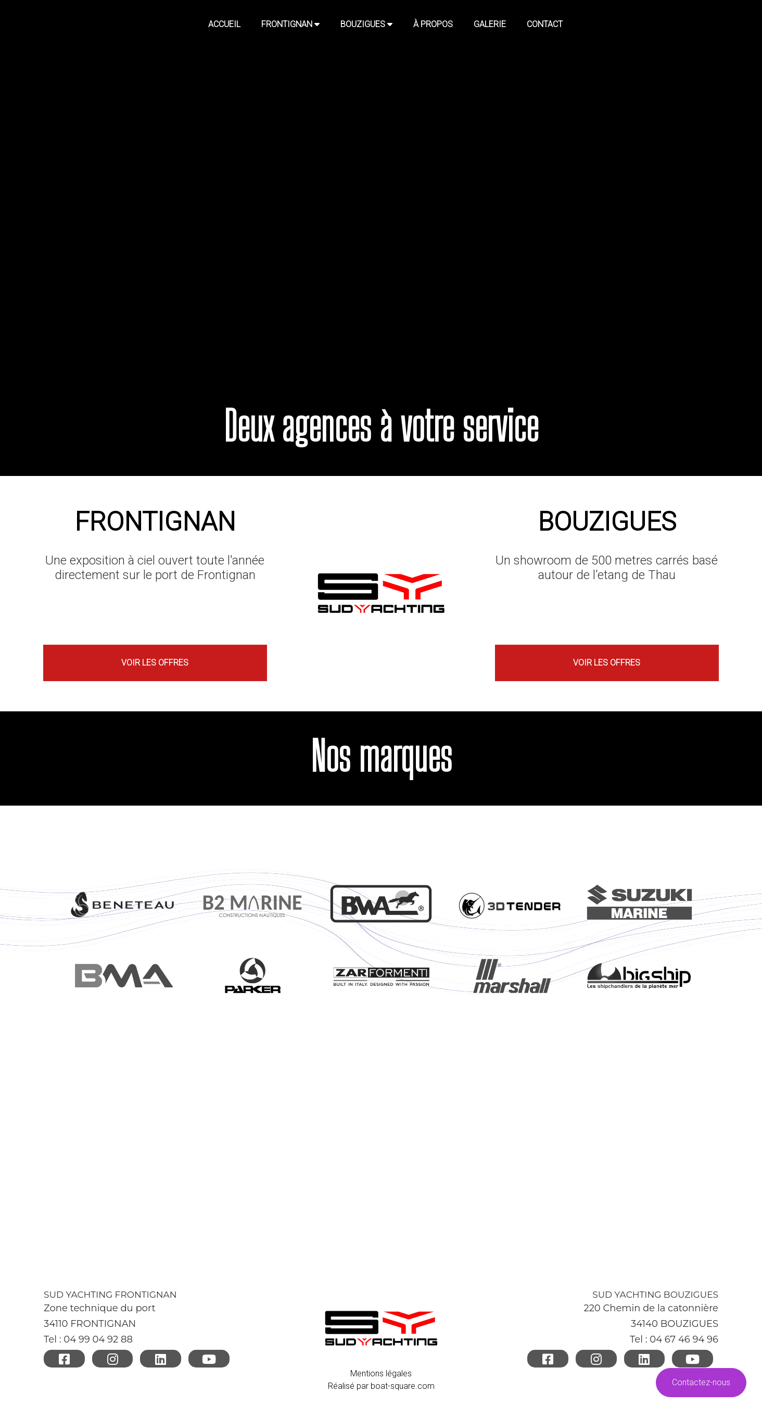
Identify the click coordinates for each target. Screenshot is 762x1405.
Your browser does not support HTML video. (381, 190)
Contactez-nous (701, 1382)
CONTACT (545, 24)
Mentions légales (381, 1373)
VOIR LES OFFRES (154, 663)
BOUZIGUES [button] (366, 24)
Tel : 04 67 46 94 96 (674, 1339)
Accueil (224, 24)
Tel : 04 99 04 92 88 (88, 1339)
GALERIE (490, 24)
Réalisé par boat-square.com (381, 1385)
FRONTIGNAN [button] (290, 24)
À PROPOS (433, 24)
